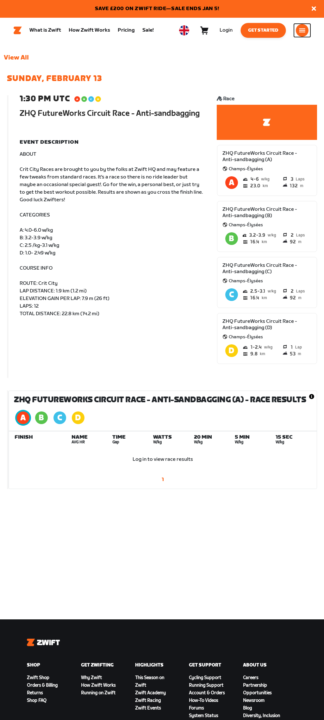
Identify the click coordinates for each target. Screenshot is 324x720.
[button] (313, 9)
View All (16, 60)
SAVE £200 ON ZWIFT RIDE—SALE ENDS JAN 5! (157, 9)
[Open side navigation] (302, 32)
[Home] (17, 32)
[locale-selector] (184, 32)
